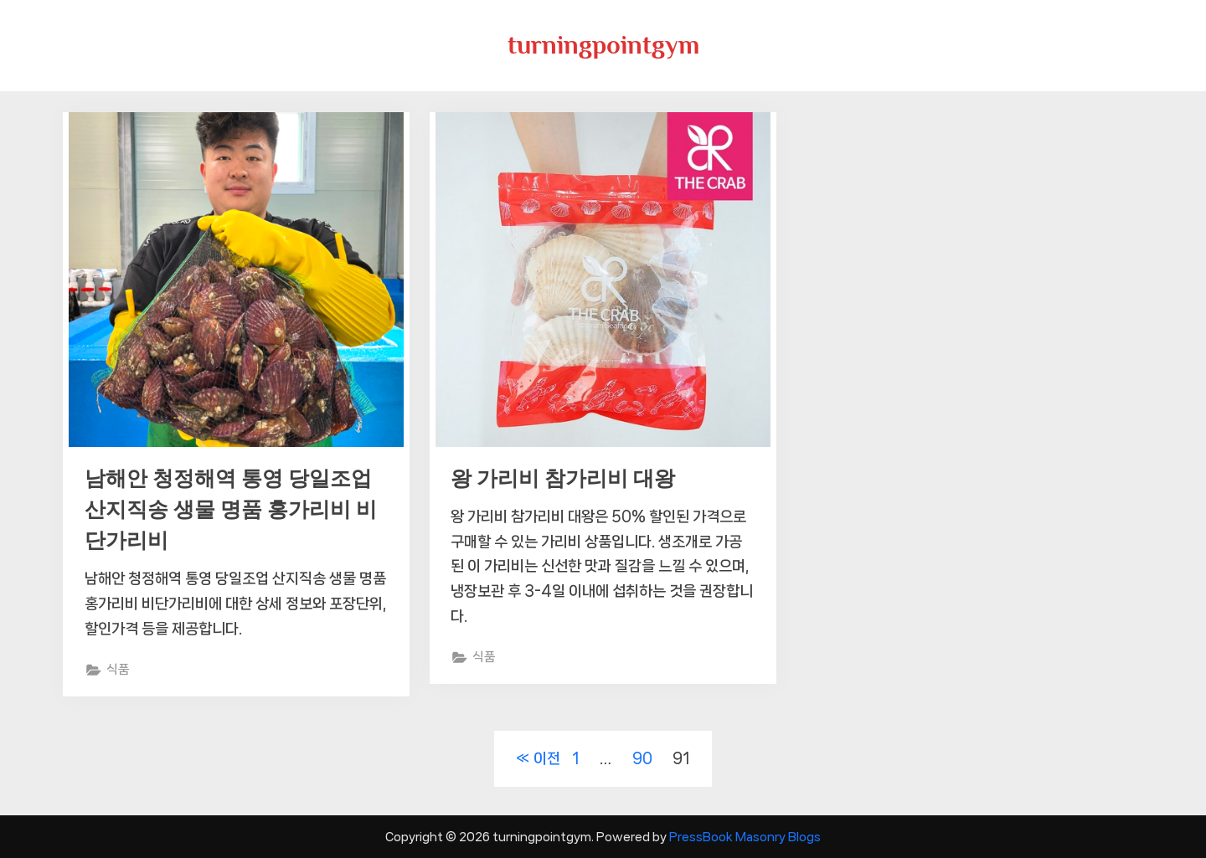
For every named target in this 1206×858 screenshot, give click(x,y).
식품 (118, 669)
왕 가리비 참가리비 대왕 (563, 478)
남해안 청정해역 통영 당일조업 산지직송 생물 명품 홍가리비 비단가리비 (231, 509)
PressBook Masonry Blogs (745, 836)
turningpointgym (603, 44)
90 (642, 758)
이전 (546, 758)
